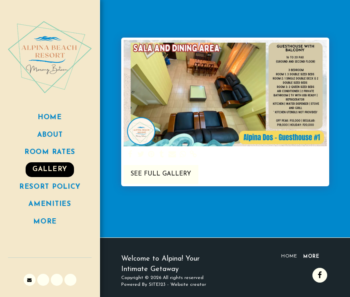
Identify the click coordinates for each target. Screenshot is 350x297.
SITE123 (157, 284)
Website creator (188, 284)
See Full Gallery (160, 174)
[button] (30, 280)
